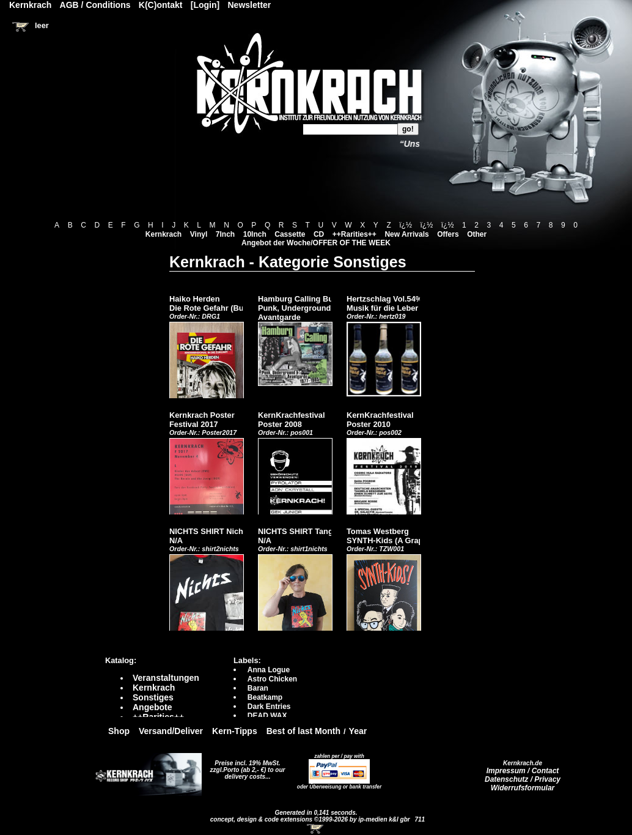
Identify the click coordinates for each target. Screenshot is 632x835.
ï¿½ (405, 225)
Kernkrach (163, 234)
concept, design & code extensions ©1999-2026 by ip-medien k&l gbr (311, 819)
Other (477, 234)
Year (358, 731)
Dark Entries (269, 706)
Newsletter (249, 5)
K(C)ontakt (161, 5)
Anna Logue (269, 670)
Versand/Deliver (171, 731)
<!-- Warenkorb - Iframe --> (316, 829)
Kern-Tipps (234, 731)
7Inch (225, 234)
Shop (119, 731)
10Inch (254, 234)
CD (319, 234)
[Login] (205, 5)
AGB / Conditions (95, 5)
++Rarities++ (355, 234)
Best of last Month (303, 731)
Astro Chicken (272, 679)
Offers (447, 234)
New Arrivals (406, 234)
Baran (258, 688)
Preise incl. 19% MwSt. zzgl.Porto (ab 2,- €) (245, 766)
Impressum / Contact (523, 770)
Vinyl (198, 234)
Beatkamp (265, 697)
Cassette (289, 234)
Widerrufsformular (523, 788)
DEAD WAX (267, 715)
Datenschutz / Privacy (522, 779)
